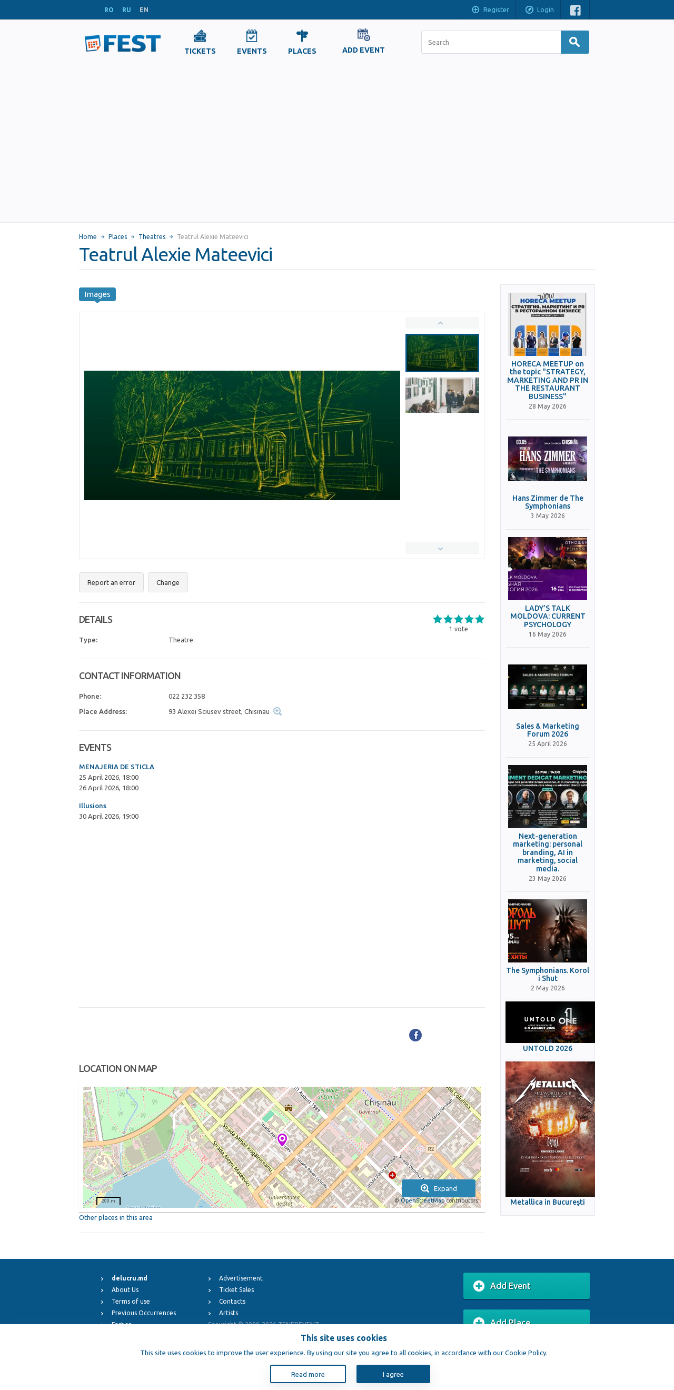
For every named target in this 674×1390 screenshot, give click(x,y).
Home (88, 236)
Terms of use (131, 1301)
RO (109, 9)
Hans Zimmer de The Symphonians (547, 502)
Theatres (151, 236)
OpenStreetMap (422, 1200)
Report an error (111, 582)
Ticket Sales (236, 1289)
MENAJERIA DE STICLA (116, 766)
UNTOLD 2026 (547, 1049)
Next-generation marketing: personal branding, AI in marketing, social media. (547, 852)
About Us (125, 1289)
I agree (393, 1374)
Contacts (232, 1301)
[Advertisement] (337, 143)
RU (126, 9)
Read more (308, 1374)
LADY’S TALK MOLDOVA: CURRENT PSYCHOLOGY (548, 616)
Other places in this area (116, 1217)
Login (539, 10)
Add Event (502, 1286)
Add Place (501, 1323)
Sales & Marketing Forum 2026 (547, 730)
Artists (228, 1312)
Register (490, 10)
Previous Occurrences (144, 1312)
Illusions (92, 805)
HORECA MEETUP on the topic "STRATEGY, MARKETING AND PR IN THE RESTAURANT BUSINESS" (547, 380)
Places (117, 236)
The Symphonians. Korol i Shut (547, 974)
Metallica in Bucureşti (547, 1202)
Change (168, 582)
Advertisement (241, 1278)
